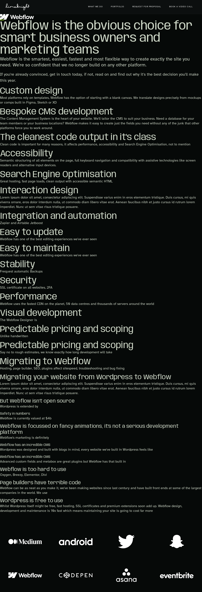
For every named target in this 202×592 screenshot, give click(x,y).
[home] (17, 7)
